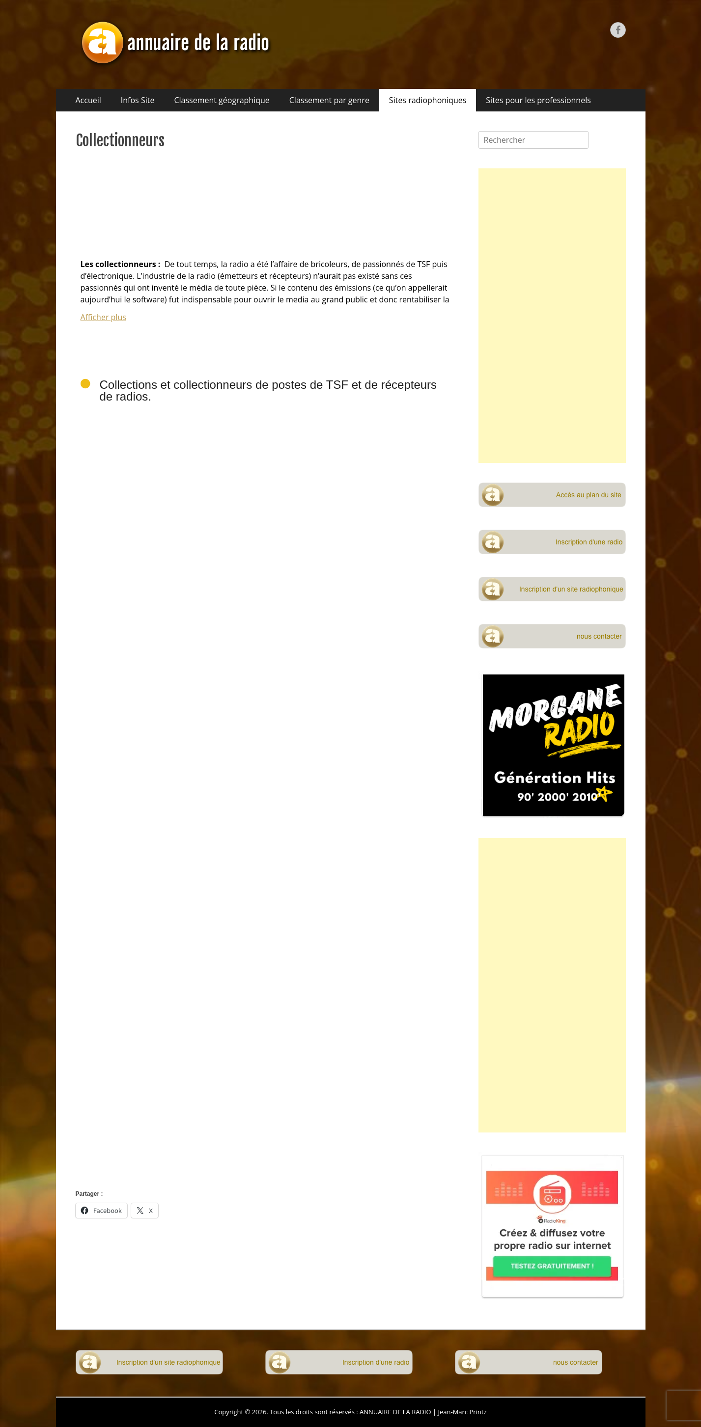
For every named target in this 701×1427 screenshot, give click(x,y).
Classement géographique (221, 100)
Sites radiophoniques (427, 100)
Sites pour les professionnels (538, 100)
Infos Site (138, 100)
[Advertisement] (267, 1079)
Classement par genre (329, 100)
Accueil (88, 100)
